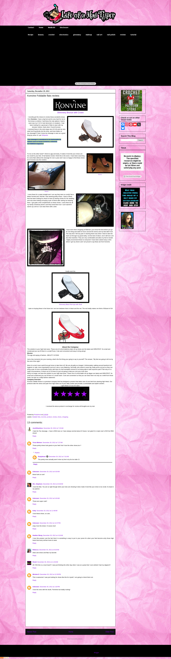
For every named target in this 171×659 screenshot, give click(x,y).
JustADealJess (38, 428)
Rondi (35, 562)
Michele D (36, 574)
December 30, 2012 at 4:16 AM (53, 535)
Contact (31, 27)
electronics (63, 35)
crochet (51, 35)
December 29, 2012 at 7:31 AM (59, 456)
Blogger (96, 652)
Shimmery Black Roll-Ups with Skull (70, 304)
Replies (37, 452)
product (49, 417)
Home (41, 27)
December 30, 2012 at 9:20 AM (49, 550)
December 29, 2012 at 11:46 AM (47, 510)
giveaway (77, 35)
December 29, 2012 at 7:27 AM (53, 442)
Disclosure (64, 27)
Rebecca (35, 550)
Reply (34, 436)
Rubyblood (42, 456)
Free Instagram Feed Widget (85, 84)
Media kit (51, 27)
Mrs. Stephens (37, 484)
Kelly (34, 510)
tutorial (133, 35)
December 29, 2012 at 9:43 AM (50, 498)
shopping (65, 417)
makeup (89, 35)
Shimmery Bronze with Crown (70, 112)
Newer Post (31, 632)
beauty (41, 35)
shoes (60, 417)
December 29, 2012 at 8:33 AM (50, 471)
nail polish (111, 35)
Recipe (30, 35)
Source (100, 174)
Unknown (36, 471)
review (123, 35)
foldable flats (36, 417)
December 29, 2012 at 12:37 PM (50, 523)
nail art (99, 35)
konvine (43, 417)
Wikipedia (45, 135)
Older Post (109, 632)
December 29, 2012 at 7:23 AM (53, 428)
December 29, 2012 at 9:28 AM (53, 484)
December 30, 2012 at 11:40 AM (47, 562)
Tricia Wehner (37, 442)
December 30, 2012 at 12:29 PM (50, 574)
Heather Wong (37, 535)
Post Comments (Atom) (74, 639)
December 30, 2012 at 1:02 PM (50, 587)
